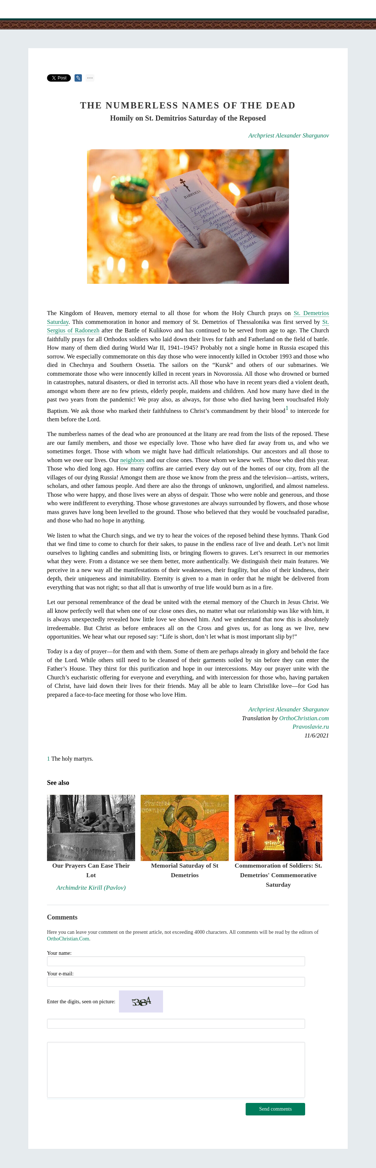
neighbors (132, 460)
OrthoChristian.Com (68, 939)
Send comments (275, 1109)
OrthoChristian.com (304, 718)
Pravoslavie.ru (311, 726)
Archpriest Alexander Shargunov (289, 135)
